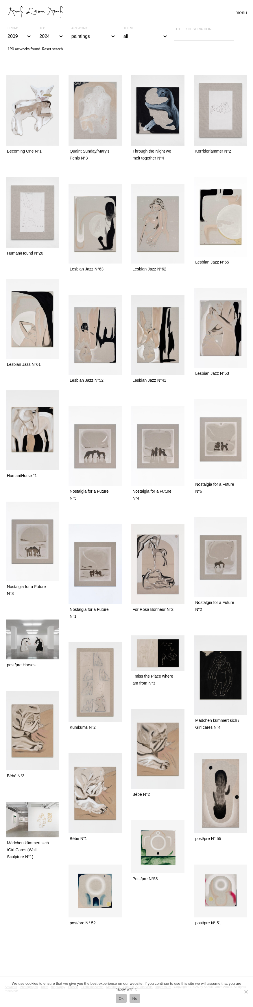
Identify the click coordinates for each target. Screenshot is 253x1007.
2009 (20, 36)
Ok (121, 998)
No (134, 998)
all (146, 36)
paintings (94, 36)
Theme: (129, 28)
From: (13, 28)
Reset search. (53, 49)
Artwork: (79, 28)
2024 (51, 36)
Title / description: (194, 29)
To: (42, 28)
